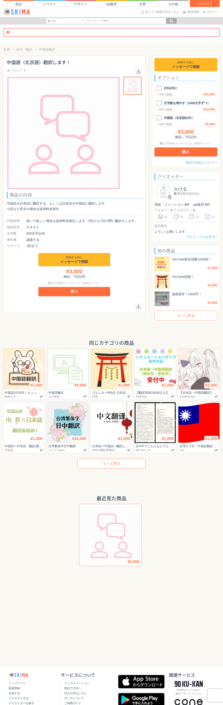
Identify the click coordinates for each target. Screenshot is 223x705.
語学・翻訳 (24, 49)
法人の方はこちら (75, 693)
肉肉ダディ (12, 396)
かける (180, 189)
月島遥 (9, 450)
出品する (14, 693)
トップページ (17, 683)
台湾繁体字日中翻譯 (63, 446)
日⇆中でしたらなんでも (153, 446)
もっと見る (185, 315)
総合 (18, 4)
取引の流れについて (201, 162)
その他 (173, 4)
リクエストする (19, 698)
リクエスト (205, 3)
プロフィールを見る (201, 236)
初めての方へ (72, 688)
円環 (95, 396)
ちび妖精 (54, 396)
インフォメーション (77, 683)
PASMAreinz (187, 396)
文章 (142, 4)
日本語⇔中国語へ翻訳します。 (115, 446)
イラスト (49, 4)
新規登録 (14, 688)
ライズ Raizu (56, 450)
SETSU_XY (143, 450)
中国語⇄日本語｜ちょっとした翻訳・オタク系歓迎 (41, 392)
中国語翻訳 (47, 49)
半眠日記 (141, 396)
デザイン (80, 4)
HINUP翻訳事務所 (103, 450)
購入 (74, 291)
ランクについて (74, 698)
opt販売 (111, 4)
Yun (181, 450)
